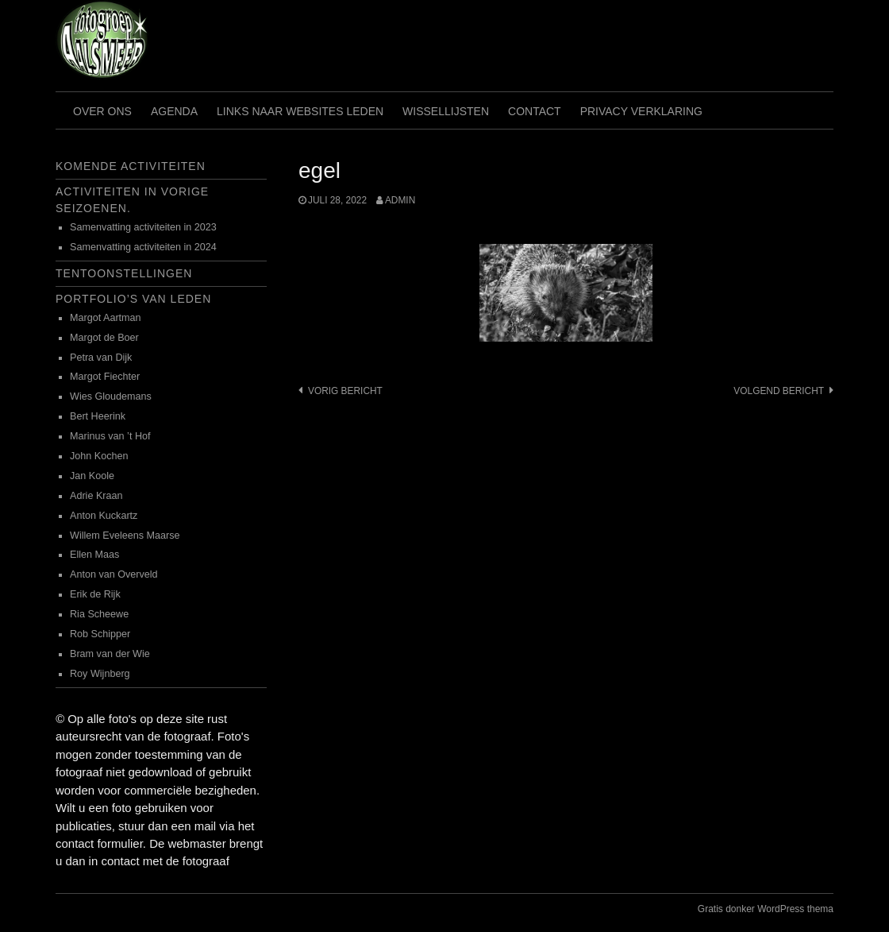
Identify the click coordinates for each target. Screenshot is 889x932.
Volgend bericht (778, 390)
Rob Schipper (100, 634)
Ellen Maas (94, 554)
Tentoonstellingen (124, 273)
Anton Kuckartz (103, 515)
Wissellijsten (445, 111)
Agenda (174, 111)
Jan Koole (92, 475)
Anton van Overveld (114, 574)
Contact (534, 111)
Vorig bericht (345, 390)
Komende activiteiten (131, 166)
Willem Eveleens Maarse (125, 535)
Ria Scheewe (99, 614)
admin (400, 200)
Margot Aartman (105, 317)
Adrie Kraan (96, 495)
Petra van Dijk (101, 357)
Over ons (102, 111)
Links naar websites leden (300, 111)
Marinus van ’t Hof (110, 436)
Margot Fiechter (105, 376)
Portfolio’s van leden (133, 298)
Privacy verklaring (641, 111)
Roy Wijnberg (100, 673)
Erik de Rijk (95, 594)
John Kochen (99, 456)
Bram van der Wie (110, 653)
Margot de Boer (104, 337)
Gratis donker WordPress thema (765, 909)
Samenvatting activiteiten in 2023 (143, 227)
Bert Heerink (97, 416)
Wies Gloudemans (111, 396)
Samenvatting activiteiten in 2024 (143, 247)
